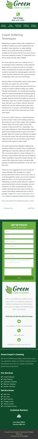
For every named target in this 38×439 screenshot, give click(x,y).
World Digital (24, 436)
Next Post (32, 208)
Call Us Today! (18, 18)
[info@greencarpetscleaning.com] (19, 340)
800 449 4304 (18, 20)
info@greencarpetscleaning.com (19, 344)
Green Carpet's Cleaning (18, 432)
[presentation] (17, 271)
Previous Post (7, 208)
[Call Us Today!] (18, 14)
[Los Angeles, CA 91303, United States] (19, 321)
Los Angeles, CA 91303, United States (19, 326)
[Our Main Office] (19, 416)
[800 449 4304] (19, 330)
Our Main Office (19, 422)
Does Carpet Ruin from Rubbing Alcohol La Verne (18, 201)
